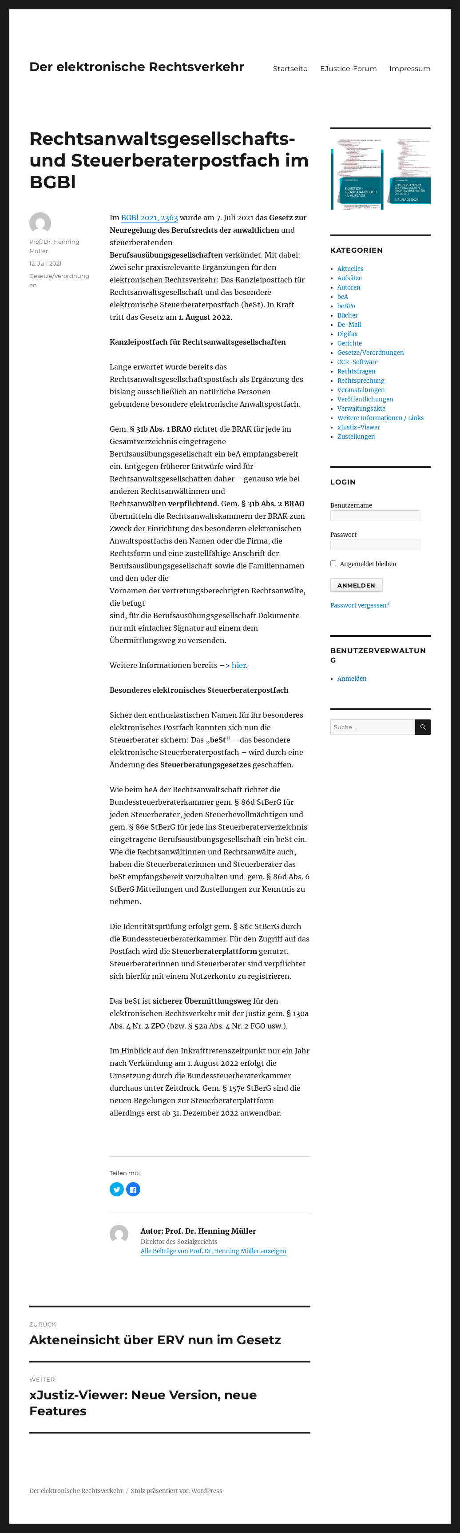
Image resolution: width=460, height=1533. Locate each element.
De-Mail (349, 325)
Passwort (343, 535)
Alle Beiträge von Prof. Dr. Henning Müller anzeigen (213, 1251)
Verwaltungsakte (361, 409)
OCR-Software (357, 362)
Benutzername (351, 505)
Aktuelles (350, 269)
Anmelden (352, 679)
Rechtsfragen (356, 371)
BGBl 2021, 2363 (149, 217)
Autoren (349, 287)
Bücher (347, 315)
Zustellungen (356, 437)
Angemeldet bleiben (363, 564)
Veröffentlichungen (365, 399)
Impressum (410, 68)
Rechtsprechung (361, 381)
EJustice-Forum (348, 68)
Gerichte (349, 343)
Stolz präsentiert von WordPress (176, 1491)
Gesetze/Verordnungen (370, 353)
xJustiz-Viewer (358, 427)
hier (239, 665)
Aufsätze (349, 278)
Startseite (290, 68)
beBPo (346, 306)
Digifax (347, 334)
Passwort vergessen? (359, 605)
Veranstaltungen (361, 390)
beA (342, 297)
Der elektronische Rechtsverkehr (136, 66)
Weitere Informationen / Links (380, 418)
